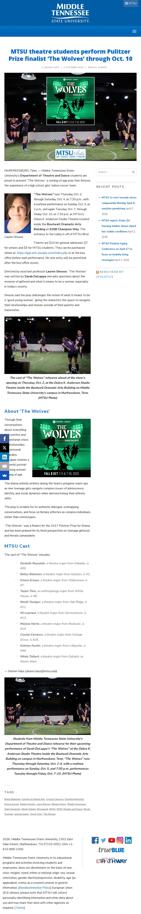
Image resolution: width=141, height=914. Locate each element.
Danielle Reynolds (74, 799)
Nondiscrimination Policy (34, 888)
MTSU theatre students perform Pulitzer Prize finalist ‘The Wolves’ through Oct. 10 (71, 54)
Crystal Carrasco (55, 799)
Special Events (97, 67)
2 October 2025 (73, 67)
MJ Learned (42, 809)
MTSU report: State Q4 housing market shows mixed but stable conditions (119, 226)
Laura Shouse (43, 804)
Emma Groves (11, 804)
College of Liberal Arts (33, 799)
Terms (20, 908)
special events (21, 814)
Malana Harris (59, 804)
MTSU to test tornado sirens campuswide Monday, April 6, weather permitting (119, 203)
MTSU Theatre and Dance (69, 809)
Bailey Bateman (12, 799)
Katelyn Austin (27, 804)
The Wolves (50, 814)
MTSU (132, 3)
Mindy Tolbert (28, 809)
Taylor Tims (36, 814)
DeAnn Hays (52, 67)
